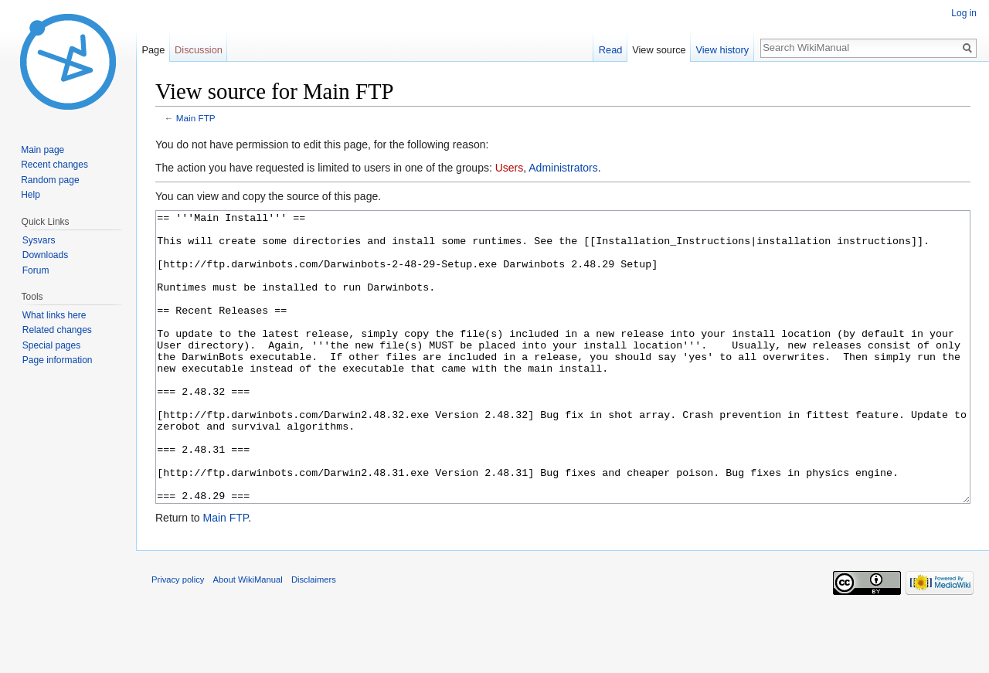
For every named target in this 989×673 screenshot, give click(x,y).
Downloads (45, 255)
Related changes (57, 330)
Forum (35, 270)
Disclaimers (313, 637)
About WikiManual (248, 637)
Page (153, 50)
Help (30, 194)
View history (722, 50)
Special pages (51, 345)
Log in (964, 13)
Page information (57, 360)
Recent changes (54, 164)
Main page (42, 149)
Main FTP (196, 118)
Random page (50, 180)
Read (611, 50)
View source (658, 50)
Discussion (199, 50)
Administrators (562, 167)
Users (509, 167)
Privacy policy (177, 637)
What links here (54, 315)
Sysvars (39, 240)
